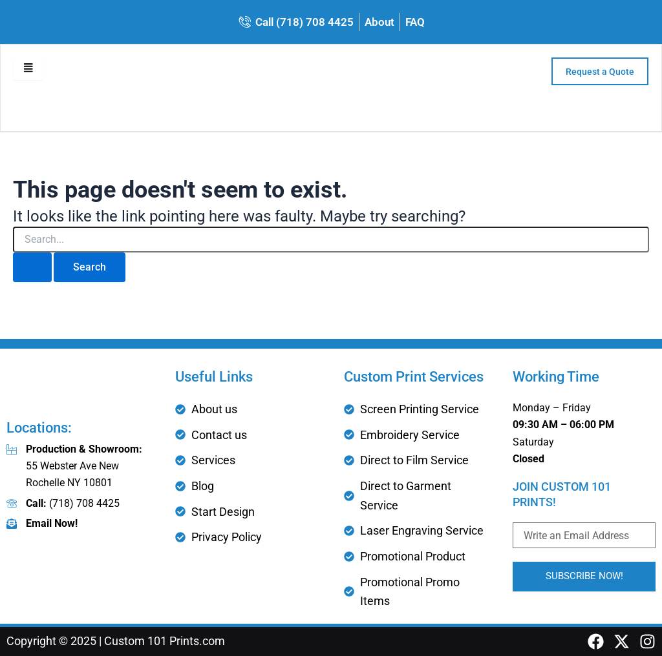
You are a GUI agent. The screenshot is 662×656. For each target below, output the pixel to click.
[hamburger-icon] (29, 71)
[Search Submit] (32, 270)
